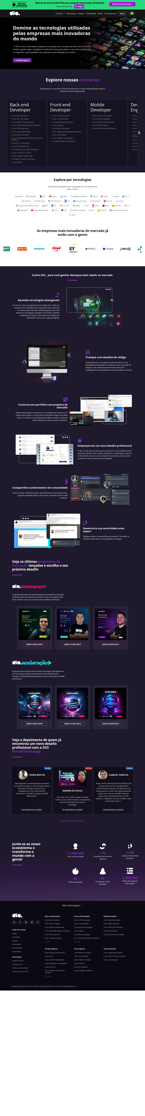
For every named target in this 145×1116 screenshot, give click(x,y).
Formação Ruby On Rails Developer (24, 149)
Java (86, 205)
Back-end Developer (20, 107)
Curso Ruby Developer (19, 135)
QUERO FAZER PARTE (34, 644)
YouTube (88, 768)
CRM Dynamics (54, 201)
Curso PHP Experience (19, 128)
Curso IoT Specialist (81, 967)
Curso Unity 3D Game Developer (115, 956)
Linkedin (48, 768)
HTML (95, 205)
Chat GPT (26, 201)
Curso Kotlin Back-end (19, 146)
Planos (100, 13)
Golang (114, 196)
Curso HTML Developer (60, 116)
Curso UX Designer (58, 135)
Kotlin (104, 196)
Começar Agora (22, 60)
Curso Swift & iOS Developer (102, 122)
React (72, 214)
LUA (64, 210)
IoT (126, 205)
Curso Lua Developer (111, 960)
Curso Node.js (16, 162)
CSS (67, 201)
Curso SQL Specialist (81, 956)
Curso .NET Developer (19, 119)
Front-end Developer (60, 107)
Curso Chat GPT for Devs (20, 153)
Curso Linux (49, 956)
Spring (76, 205)
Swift (45, 205)
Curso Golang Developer (20, 132)
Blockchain (95, 201)
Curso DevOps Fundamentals (55, 953)
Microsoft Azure (80, 201)
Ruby (105, 205)
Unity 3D (108, 201)
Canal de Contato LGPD (20, 972)
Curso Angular (56, 125)
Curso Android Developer (101, 116)
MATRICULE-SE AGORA (122, 4)
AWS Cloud (40, 201)
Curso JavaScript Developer (61, 122)
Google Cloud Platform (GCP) (27, 205)
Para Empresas (110, 13)
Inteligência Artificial (79, 196)
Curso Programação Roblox (113, 953)
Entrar (122, 13)
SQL (54, 205)
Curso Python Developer (82, 960)
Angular (53, 196)
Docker (119, 201)
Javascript (116, 205)
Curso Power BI (79, 963)
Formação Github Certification (22, 159)
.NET (43, 196)
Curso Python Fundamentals (22, 122)
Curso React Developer (60, 128)
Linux (55, 210)
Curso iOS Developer (99, 125)
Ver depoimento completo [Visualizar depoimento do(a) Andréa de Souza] (72, 809)
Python (94, 196)
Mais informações (72, 905)
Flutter (63, 196)
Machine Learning (77, 210)
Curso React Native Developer (103, 128)
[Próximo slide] (139, 133)
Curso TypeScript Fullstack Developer (25, 125)
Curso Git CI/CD (50, 967)
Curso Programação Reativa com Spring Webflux (26, 139)
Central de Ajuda (17, 961)
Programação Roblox (39, 210)
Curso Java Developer (19, 116)
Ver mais (48, 942)
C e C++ (126, 196)
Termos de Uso (17, 964)
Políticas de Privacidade (20, 968)
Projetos (81, 13)
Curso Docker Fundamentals (54, 960)
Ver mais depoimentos (72, 820)
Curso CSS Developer (59, 119)
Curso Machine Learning (82, 953)
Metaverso (31, 196)
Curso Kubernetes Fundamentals (56, 963)
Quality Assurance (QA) (119, 210)
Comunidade (91, 13)
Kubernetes (22, 210)
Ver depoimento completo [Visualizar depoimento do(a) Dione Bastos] (31, 809)
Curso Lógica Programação (21, 156)
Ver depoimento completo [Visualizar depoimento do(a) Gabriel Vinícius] (113, 809)
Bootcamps (71, 13)
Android (19, 196)
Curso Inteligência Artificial (83, 971)
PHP (91, 210)
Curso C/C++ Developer (20, 143)
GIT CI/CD (64, 205)
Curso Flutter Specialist (100, 119)
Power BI (101, 210)
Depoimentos (16, 951)
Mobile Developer (100, 107)
